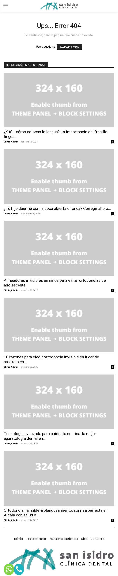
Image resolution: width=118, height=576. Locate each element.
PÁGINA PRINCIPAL (69, 47)
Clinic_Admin (11, 141)
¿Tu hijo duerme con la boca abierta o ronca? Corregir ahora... (57, 208)
